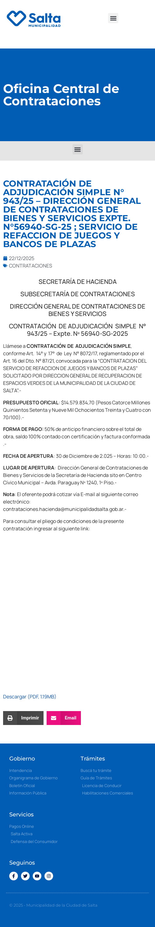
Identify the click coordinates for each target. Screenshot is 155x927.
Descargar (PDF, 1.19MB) (30, 696)
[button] (113, 18)
